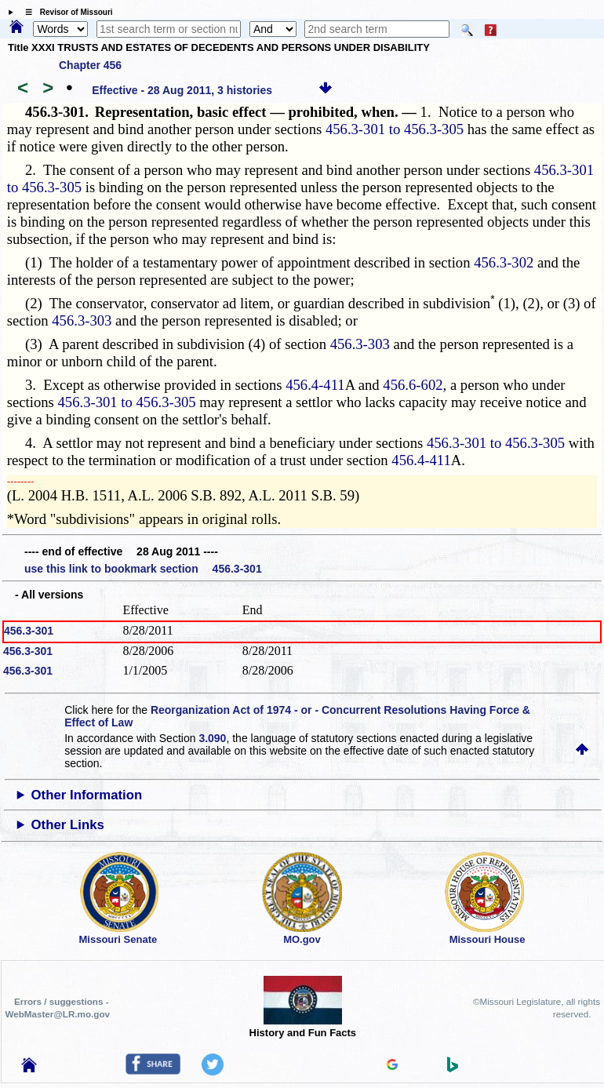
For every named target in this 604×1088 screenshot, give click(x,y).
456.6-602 (412, 385)
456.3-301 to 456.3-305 (395, 129)
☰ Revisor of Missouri (65, 12)
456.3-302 (503, 262)
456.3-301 (28, 630)
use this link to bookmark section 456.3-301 (143, 568)
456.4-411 (315, 385)
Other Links (67, 824)
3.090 (212, 738)
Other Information (87, 795)
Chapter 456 (90, 65)
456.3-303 (81, 320)
